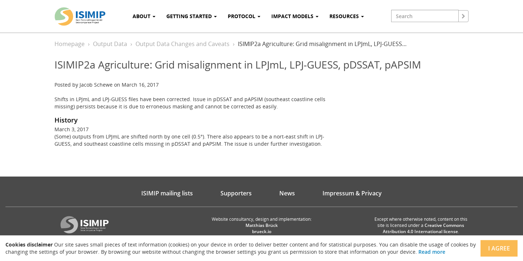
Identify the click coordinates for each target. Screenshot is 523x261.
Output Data (110, 44)
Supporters (236, 193)
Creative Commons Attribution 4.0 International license (424, 228)
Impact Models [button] (295, 16)
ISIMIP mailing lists (167, 193)
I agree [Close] (499, 248)
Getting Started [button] (191, 16)
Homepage (69, 44)
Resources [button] (346, 16)
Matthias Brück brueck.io (262, 228)
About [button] (144, 16)
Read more (431, 251)
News (287, 193)
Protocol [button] (244, 16)
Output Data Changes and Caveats (182, 44)
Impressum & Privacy (352, 193)
